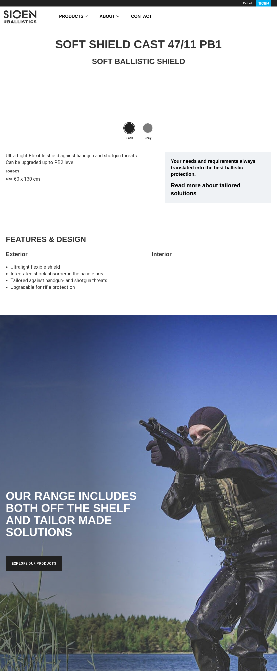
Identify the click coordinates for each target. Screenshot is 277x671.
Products (71, 16)
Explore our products (34, 563)
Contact (141, 16)
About (107, 16)
